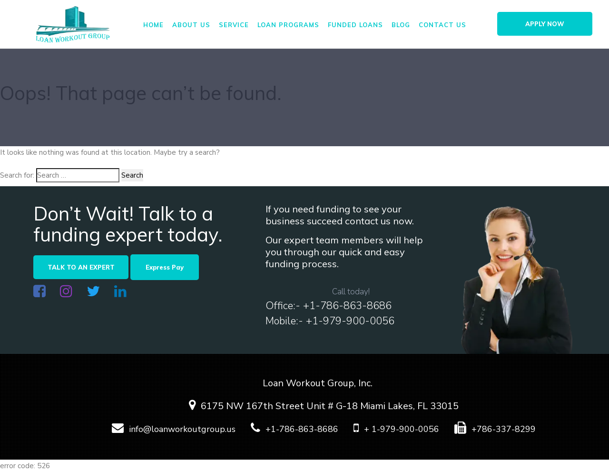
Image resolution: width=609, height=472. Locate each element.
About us (191, 25)
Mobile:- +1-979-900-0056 (329, 321)
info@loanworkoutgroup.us (167, 429)
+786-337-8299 (489, 429)
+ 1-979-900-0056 (390, 429)
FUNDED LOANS (355, 25)
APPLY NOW (544, 24)
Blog (401, 25)
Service (234, 25)
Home (153, 25)
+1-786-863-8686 (288, 429)
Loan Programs (288, 25)
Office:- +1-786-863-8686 (328, 306)
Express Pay (165, 267)
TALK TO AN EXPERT (81, 267)
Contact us (442, 25)
